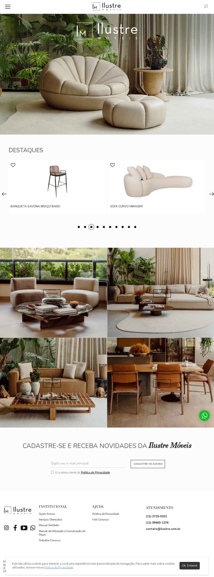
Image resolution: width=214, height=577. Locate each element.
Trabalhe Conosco (50, 540)
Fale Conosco (100, 519)
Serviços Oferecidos (50, 519)
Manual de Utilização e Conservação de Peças (62, 532)
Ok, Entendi (189, 566)
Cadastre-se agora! (148, 463)
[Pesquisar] (206, 7)
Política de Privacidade (95, 472)
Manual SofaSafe (49, 525)
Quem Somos (47, 514)
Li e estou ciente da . (81, 472)
